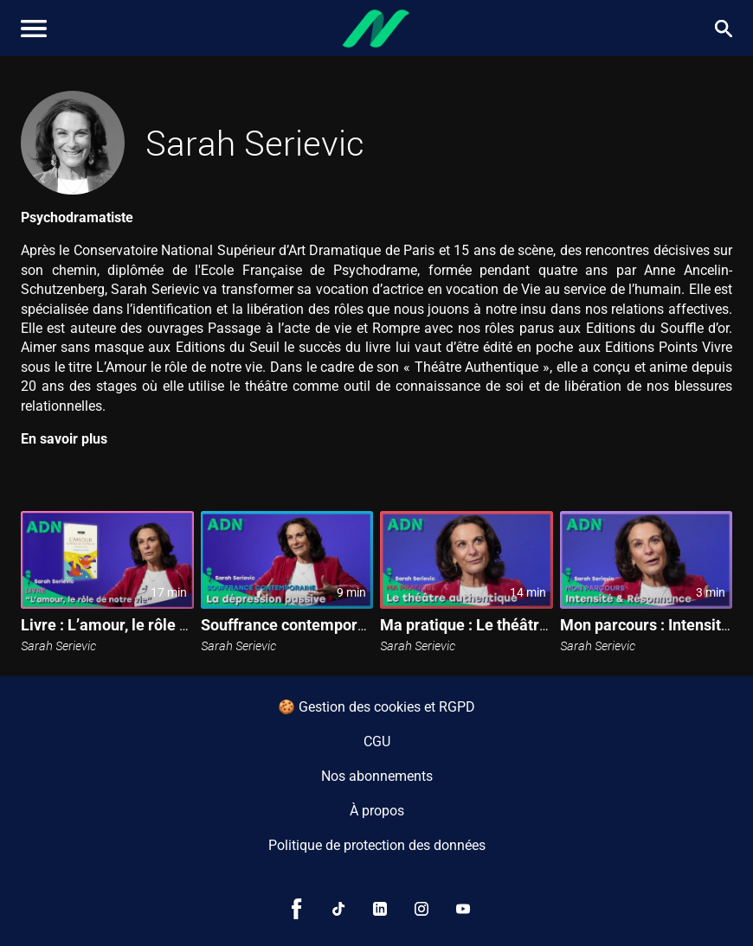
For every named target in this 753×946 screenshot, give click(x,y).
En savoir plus (64, 439)
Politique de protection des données (377, 845)
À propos (377, 810)
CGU (377, 741)
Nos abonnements (377, 776)
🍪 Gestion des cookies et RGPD (376, 707)
